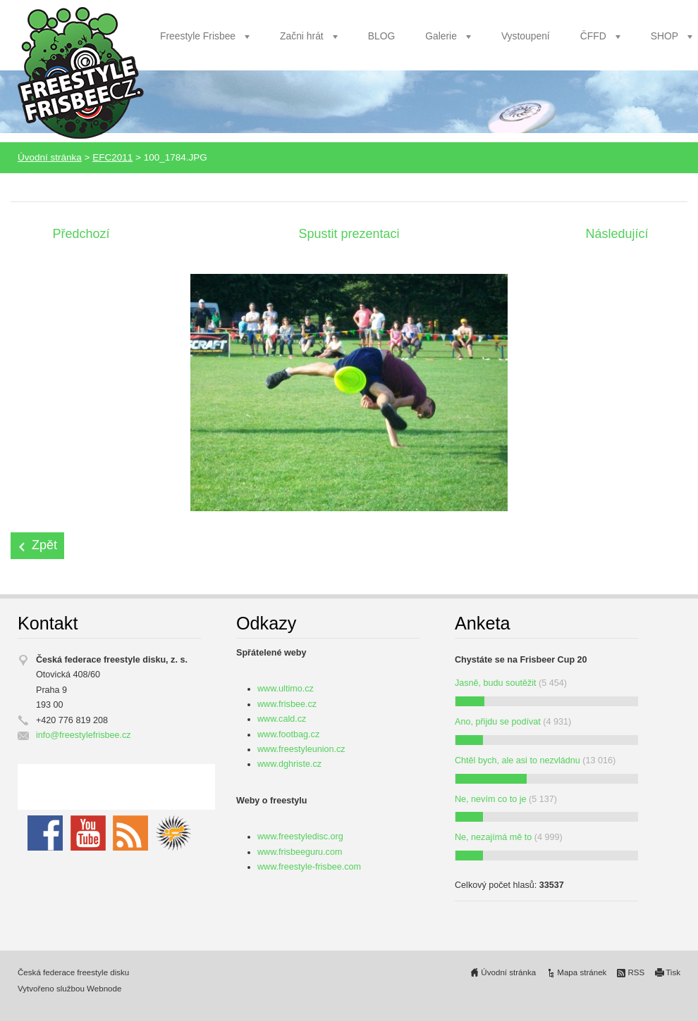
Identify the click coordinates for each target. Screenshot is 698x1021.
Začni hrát (302, 36)
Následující (616, 234)
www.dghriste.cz (289, 764)
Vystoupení (525, 36)
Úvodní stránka (50, 157)
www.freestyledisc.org (300, 836)
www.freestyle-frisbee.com (309, 867)
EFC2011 (112, 157)
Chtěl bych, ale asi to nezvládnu (517, 760)
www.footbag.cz (288, 734)
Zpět (44, 545)
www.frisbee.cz (287, 704)
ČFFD (593, 36)
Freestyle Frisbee (197, 36)
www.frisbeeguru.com (299, 852)
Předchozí (80, 234)
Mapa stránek (581, 972)
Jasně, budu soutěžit (496, 683)
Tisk (673, 972)
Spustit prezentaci (348, 234)
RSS (635, 972)
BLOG (382, 36)
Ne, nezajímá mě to (493, 837)
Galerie (441, 36)
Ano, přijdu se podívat (498, 722)
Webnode (104, 988)
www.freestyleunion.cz (301, 749)
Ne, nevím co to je (491, 799)
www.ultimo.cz (285, 689)
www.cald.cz (281, 719)
